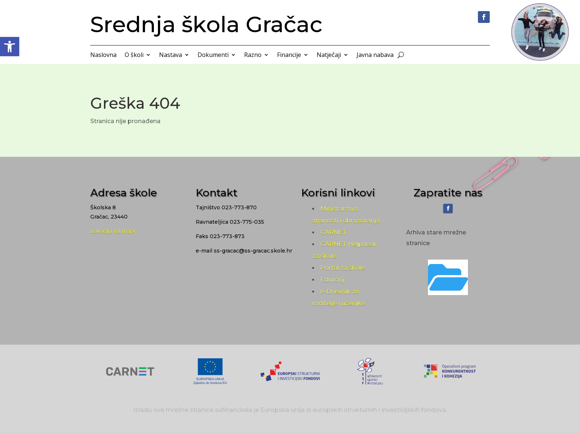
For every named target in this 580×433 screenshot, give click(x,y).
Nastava (170, 55)
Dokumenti (213, 55)
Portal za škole (342, 267)
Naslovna (103, 55)
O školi (134, 55)
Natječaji (329, 55)
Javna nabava (375, 55)
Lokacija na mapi (112, 231)
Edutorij (332, 279)
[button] (9, 46)
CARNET (333, 232)
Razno (253, 55)
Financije (289, 55)
